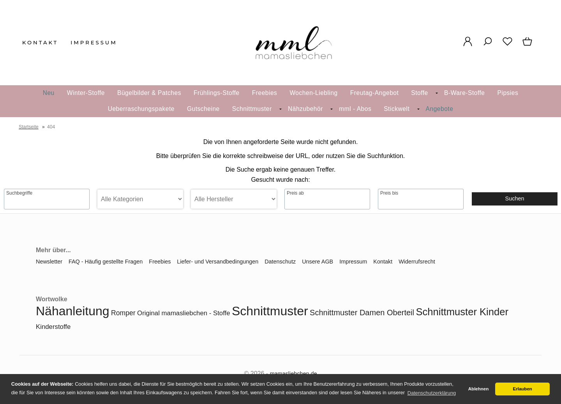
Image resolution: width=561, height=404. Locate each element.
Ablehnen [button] (478, 388)
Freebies (264, 93)
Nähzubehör (305, 108)
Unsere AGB (317, 261)
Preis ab (295, 193)
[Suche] (487, 45)
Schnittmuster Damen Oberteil (362, 312)
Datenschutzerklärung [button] (432, 393)
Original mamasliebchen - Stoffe (183, 313)
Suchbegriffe (19, 193)
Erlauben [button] (522, 388)
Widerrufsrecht (417, 261)
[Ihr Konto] (468, 45)
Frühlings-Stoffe (217, 93)
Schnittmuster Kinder (462, 311)
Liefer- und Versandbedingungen (217, 261)
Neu (49, 93)
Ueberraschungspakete (141, 108)
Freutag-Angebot (374, 93)
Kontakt (40, 42)
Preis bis (389, 193)
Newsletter (49, 261)
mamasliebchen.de (293, 374)
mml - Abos (355, 108)
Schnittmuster (252, 108)
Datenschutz (280, 261)
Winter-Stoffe (86, 93)
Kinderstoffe (53, 326)
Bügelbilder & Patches (149, 93)
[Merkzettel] (507, 45)
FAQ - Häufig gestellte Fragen (106, 261)
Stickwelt (396, 108)
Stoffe (419, 93)
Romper (123, 313)
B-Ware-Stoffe (464, 93)
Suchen (514, 198)
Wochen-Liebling (313, 93)
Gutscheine (203, 108)
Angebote (439, 108)
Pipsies (508, 93)
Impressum (94, 42)
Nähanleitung (72, 311)
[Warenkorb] (528, 45)
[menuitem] (86, 93)
